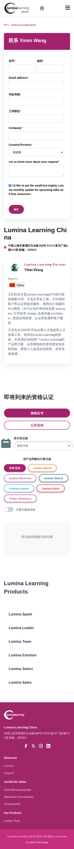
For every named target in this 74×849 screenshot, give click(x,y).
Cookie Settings (37, 842)
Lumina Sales (50, 488)
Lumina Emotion (20, 478)
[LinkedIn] (48, 746)
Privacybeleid (12, 803)
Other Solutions (20, 498)
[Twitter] (33, 746)
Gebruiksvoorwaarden (17, 789)
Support (9, 772)
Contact (9, 765)
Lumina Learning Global (20, 24)
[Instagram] (41, 746)
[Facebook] (26, 746)
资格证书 (37, 413)
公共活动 (37, 425)
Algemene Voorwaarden (19, 796)
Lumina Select (53, 478)
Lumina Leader (19, 488)
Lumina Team (12, 820)
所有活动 (15, 468)
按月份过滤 (21, 438)
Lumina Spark (42, 468)
